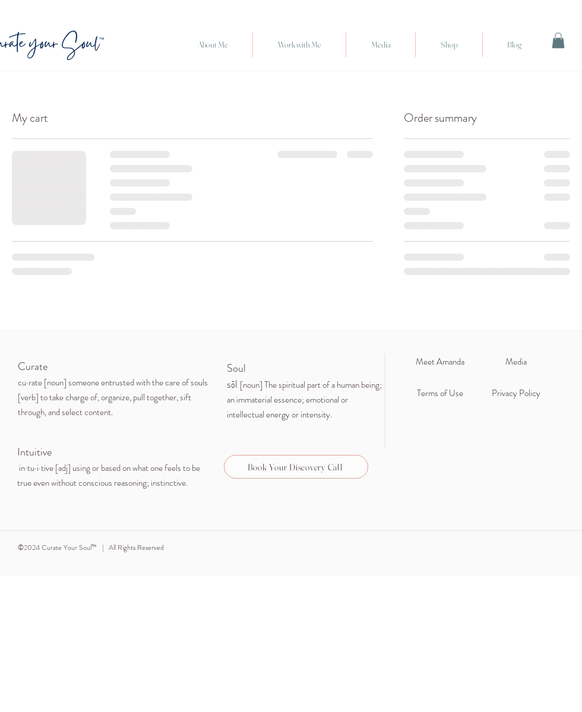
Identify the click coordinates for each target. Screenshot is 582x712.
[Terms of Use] (440, 393)
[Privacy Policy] (516, 393)
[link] (558, 40)
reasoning (130, 482)
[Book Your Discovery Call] (296, 467)
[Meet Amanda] (440, 362)
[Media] (516, 362)
